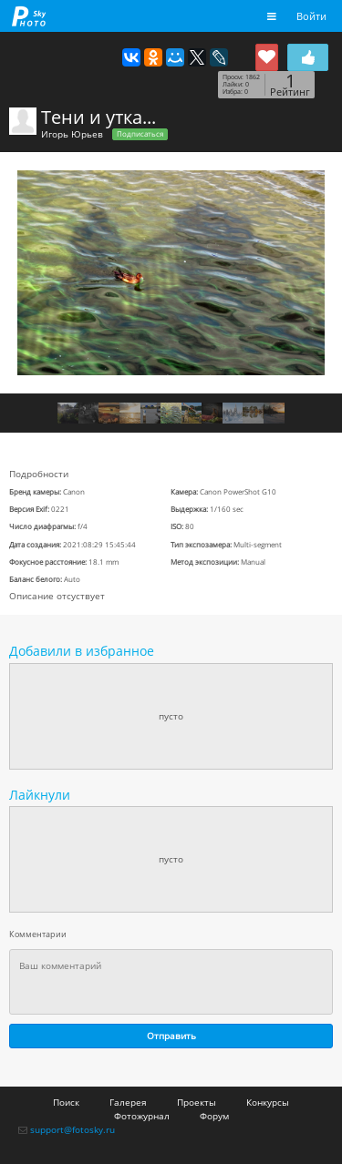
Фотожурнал (142, 1115)
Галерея (128, 1102)
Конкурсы (267, 1102)
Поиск (66, 1102)
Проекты (196, 1102)
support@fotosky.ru (72, 1129)
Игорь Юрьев (72, 134)
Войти (311, 16)
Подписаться (140, 133)
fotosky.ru (29, 16)
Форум (214, 1115)
